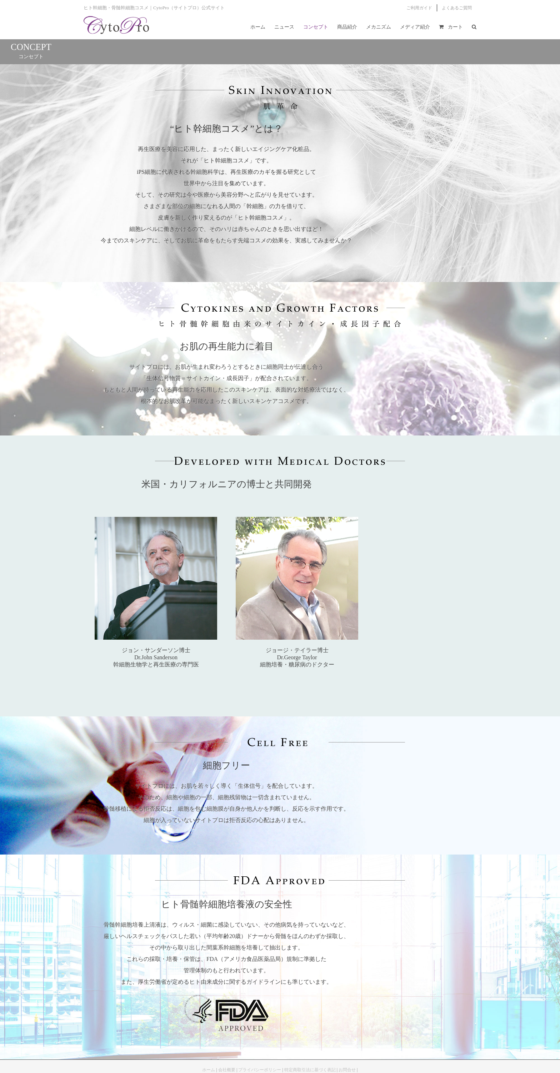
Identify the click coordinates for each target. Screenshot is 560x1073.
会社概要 (226, 1069)
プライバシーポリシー (259, 1069)
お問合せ (347, 1069)
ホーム (208, 1069)
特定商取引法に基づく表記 (310, 1069)
